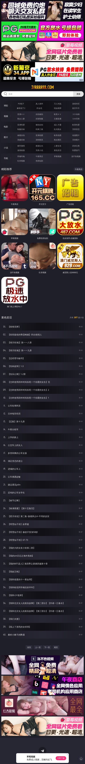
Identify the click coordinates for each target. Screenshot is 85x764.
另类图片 (76, 139)
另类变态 (76, 129)
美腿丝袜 (21, 139)
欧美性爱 (76, 124)
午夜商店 (39, 156)
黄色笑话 (57, 150)
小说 (6, 147)
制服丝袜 (21, 129)
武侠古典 (76, 146)
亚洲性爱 (21, 124)
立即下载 (61, 758)
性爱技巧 (76, 150)
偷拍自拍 (39, 124)
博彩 (6, 105)
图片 (6, 137)
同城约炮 (21, 156)
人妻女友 (57, 146)
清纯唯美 (39, 139)
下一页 (47, 647)
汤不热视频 (76, 156)
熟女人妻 (21, 118)
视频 (6, 116)
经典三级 (39, 129)
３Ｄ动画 (76, 114)
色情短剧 (39, 161)
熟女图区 (57, 139)
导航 (6, 158)
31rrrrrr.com (42, 87)
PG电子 (21, 103)
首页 (29, 647)
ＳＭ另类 (76, 118)
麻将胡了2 (21, 108)
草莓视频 (57, 156)
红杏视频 (21, 161)
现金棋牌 (57, 108)
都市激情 (21, 146)
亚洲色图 (39, 135)
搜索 (78, 94)
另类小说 (39, 150)
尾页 (56, 647)
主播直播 (57, 118)
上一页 (38, 647)
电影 (6, 126)
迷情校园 (21, 150)
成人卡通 (57, 124)
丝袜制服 (39, 118)
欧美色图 (57, 135)
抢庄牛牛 (76, 108)
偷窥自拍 (21, 135)
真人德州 (39, 103)
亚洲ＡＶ (21, 114)
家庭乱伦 (39, 146)
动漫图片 (76, 135)
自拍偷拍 (39, 114)
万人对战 (57, 103)
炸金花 (39, 108)
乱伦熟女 (57, 129)
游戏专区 (76, 103)
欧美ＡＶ (57, 114)
